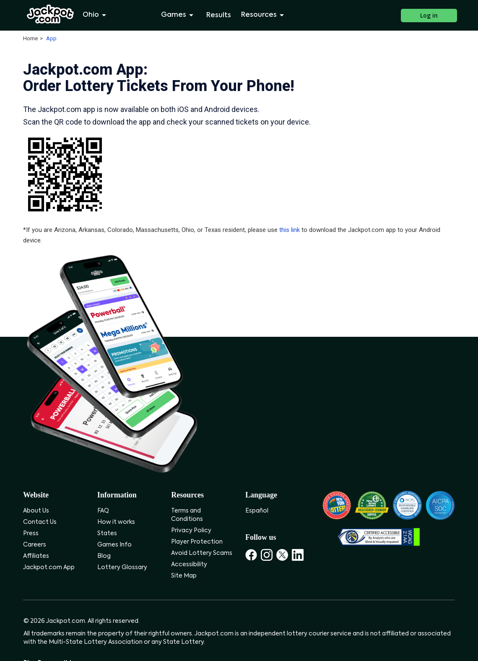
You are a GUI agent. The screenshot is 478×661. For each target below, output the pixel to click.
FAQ (103, 511)
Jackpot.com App (49, 567)
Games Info (114, 545)
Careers (34, 545)
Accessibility (189, 564)
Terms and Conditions (187, 515)
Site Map (184, 576)
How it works (116, 522)
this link (289, 230)
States (107, 533)
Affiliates (36, 556)
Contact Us (40, 522)
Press (31, 533)
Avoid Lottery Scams (201, 553)
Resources (264, 15)
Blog (104, 556)
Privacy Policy (191, 530)
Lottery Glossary (122, 567)
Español (256, 511)
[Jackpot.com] (50, 14)
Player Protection (197, 542)
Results (218, 15)
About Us (36, 511)
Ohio (96, 15)
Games (178, 15)
